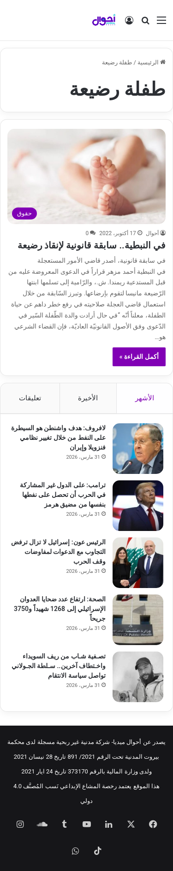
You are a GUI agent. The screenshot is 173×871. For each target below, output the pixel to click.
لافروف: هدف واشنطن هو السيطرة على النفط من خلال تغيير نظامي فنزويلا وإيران (58, 437)
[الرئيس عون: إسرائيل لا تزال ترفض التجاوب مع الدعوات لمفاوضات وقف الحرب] (138, 562)
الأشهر (144, 398)
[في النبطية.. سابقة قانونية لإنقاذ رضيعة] (86, 176)
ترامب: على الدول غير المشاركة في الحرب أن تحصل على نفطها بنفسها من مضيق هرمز (63, 494)
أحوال (152, 233)
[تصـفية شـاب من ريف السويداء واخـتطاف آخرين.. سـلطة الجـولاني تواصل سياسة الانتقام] (138, 677)
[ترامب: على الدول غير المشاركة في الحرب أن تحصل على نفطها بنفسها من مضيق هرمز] (138, 505)
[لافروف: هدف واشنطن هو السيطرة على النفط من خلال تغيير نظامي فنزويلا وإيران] (138, 448)
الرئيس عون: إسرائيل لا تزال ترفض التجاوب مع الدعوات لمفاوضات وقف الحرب (58, 551)
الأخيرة (88, 398)
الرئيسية (151, 62)
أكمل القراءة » (139, 356)
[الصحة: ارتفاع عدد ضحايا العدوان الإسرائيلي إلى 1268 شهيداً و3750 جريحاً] (138, 619)
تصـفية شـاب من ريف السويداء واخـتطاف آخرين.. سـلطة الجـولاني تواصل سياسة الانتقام (59, 665)
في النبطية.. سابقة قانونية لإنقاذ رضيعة (92, 245)
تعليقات (30, 398)
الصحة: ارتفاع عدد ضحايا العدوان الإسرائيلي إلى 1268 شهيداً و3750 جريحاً (60, 608)
